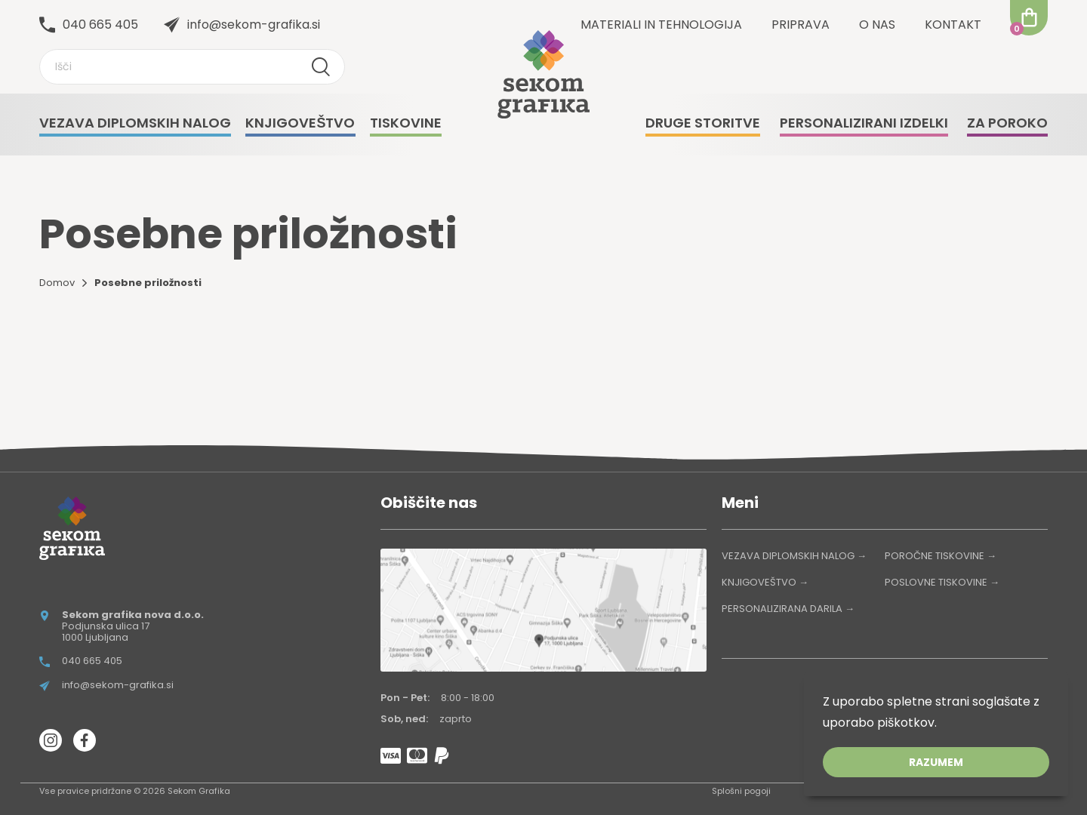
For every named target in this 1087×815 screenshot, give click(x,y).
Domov (57, 282)
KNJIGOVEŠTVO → (765, 582)
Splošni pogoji (741, 791)
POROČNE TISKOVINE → (940, 556)
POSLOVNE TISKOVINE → (942, 582)
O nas (877, 24)
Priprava (800, 24)
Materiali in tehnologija (661, 24)
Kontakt (953, 24)
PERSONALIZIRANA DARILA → (788, 608)
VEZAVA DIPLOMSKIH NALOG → (794, 556)
